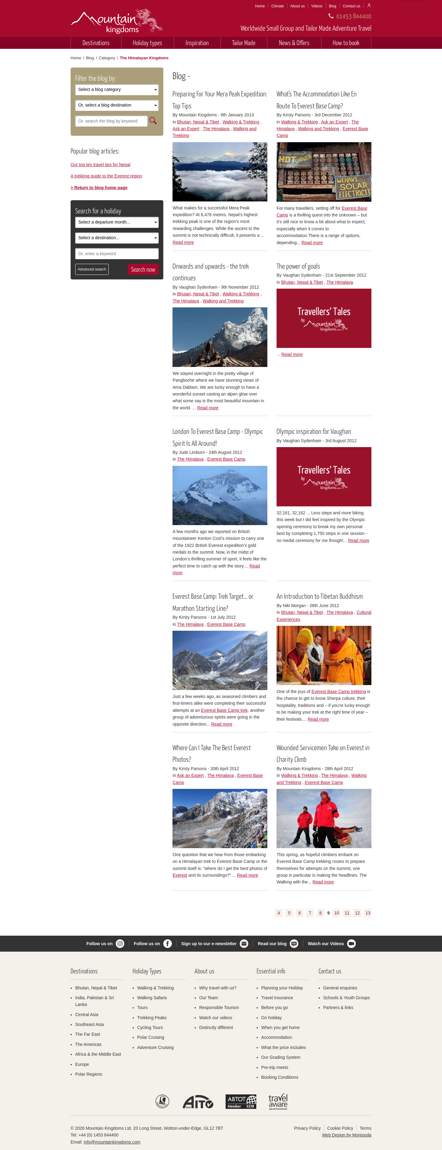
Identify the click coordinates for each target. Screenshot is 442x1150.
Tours (142, 1007)
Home (260, 6)
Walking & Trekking (241, 121)
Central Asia (86, 1014)
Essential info (271, 971)
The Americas (88, 1044)
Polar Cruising (150, 1037)
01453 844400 (353, 16)
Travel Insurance (277, 997)
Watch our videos (215, 1017)
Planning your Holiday (282, 987)
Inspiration (197, 42)
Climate (277, 6)
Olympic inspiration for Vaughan (314, 431)
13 (368, 912)
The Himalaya (216, 128)
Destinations (96, 42)
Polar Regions (88, 1074)
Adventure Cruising (155, 1047)
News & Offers (294, 42)
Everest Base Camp (226, 459)
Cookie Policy (340, 1128)
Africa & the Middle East (98, 1054)
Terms (365, 1128)
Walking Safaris (152, 997)
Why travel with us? (217, 987)
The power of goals (298, 266)
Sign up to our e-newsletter (209, 943)
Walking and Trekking (318, 128)
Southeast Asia (89, 1024)
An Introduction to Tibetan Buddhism (320, 596)
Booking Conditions (279, 1077)
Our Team (208, 997)
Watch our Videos (326, 943)
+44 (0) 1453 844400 (98, 1134)
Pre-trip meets (274, 1067)
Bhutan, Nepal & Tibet (198, 121)
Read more (183, 242)
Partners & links (338, 1007)
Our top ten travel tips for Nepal (100, 164)
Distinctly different (216, 1027)
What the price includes (283, 1047)
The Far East (87, 1034)
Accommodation (276, 1037)
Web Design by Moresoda (346, 1134)
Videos (316, 6)
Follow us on (99, 943)
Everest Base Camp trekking (339, 691)
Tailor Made (243, 42)
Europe (82, 1064)
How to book (346, 42)
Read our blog (272, 943)
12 (357, 912)
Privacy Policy (307, 1128)
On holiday (271, 1017)
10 (336, 912)
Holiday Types (147, 971)
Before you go (274, 1007)
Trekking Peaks (152, 1017)
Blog (332, 6)
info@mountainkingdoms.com (112, 1142)
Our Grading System (280, 1057)
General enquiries (340, 987)
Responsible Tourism (219, 1007)
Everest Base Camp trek (224, 710)
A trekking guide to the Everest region (106, 175)
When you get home (280, 1027)
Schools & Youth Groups (346, 997)
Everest (180, 875)
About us (297, 6)
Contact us (351, 6)
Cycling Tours (150, 1027)
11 (347, 912)
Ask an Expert (186, 128)
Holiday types (147, 42)
